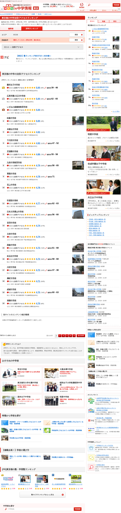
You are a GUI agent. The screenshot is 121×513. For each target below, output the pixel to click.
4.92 (38, 132)
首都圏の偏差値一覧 (95, 224)
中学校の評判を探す (102, 455)
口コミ (104, 10)
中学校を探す (100, 465)
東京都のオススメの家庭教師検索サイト (107, 428)
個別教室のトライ (24, 484)
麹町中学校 (11, 278)
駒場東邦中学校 (97, 70)
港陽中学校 (11, 300)
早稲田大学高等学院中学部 (101, 45)
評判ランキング (32, 29)
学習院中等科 (12, 200)
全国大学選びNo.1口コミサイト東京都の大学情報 (106, 409)
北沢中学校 (96, 95)
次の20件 (81, 335)
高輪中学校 (11, 245)
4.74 (38, 225)
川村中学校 (11, 267)
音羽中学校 (11, 223)
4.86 (38, 154)
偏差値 (10, 29)
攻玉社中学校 (12, 256)
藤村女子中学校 (13, 85)
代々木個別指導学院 (58, 484)
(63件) (106, 72)
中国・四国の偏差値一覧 (96, 233)
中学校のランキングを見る (104, 445)
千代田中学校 (12, 140)
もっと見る (116, 111)
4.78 (38, 176)
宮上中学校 (11, 185)
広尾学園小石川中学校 (16, 96)
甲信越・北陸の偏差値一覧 (97, 221)
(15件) (106, 97)
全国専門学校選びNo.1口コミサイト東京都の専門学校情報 (107, 399)
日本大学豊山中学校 (15, 212)
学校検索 (116, 5)
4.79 (38, 165)
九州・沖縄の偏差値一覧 (96, 235)
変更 (76, 35)
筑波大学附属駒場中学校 (100, 87)
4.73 (38, 248)
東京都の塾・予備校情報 (104, 418)
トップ (82, 10)
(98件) (106, 55)
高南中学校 (96, 61)
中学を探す (93, 10)
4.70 (38, 292)
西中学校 (95, 103)
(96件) (106, 81)
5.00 (38, 87)
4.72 (38, 259)
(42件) (106, 47)
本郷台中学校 (12, 129)
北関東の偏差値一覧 (95, 226)
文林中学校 (11, 234)
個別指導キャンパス (75, 484)
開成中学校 (96, 53)
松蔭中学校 (11, 118)
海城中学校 (96, 79)
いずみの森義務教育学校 (17, 107)
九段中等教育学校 (14, 162)
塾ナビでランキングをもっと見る (42, 495)
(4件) (105, 31)
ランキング (115, 10)
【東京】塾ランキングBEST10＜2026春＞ (33, 56)
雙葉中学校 (11, 174)
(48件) (106, 89)
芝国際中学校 (12, 151)
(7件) (105, 106)
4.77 (38, 203)
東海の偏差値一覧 (94, 228)
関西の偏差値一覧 (94, 230)
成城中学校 (11, 289)
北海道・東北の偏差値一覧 (97, 219)
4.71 (38, 281)
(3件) (105, 39)
